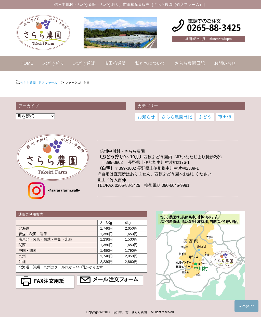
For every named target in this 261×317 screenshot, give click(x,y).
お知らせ (146, 116)
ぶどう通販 (84, 63)
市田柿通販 (115, 63)
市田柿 (224, 116)
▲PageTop (246, 306)
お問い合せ (225, 63)
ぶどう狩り (53, 63)
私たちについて (150, 63)
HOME (26, 63)
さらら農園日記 (190, 63)
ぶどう (205, 116)
